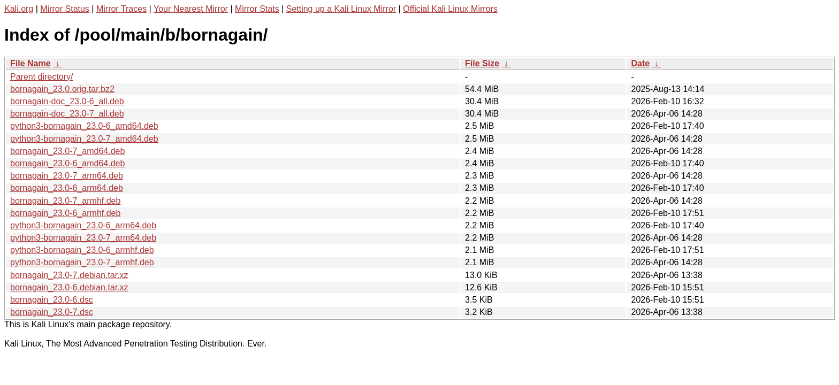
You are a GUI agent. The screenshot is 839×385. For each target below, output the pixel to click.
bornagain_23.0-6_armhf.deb (65, 213)
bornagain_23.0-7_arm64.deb (66, 175)
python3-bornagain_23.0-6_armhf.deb (82, 250)
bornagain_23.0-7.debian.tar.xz (69, 275)
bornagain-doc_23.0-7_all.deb (67, 113)
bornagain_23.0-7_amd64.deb (67, 151)
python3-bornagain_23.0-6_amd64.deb (84, 125)
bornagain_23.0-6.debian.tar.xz (69, 287)
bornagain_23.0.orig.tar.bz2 (62, 89)
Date (640, 63)
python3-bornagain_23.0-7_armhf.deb (82, 262)
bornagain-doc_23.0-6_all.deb (67, 101)
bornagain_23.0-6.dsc (51, 299)
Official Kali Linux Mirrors (450, 8)
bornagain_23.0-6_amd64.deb (67, 163)
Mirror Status (64, 8)
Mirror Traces (121, 8)
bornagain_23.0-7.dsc (51, 312)
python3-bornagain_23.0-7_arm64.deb (83, 237)
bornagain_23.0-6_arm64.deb (66, 187)
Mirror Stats (257, 8)
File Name (30, 63)
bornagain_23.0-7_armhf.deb (65, 200)
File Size (482, 63)
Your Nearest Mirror (191, 8)
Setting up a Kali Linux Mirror (341, 8)
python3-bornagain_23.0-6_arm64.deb (83, 225)
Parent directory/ (41, 76)
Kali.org (18, 8)
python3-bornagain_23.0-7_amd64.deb (84, 138)
